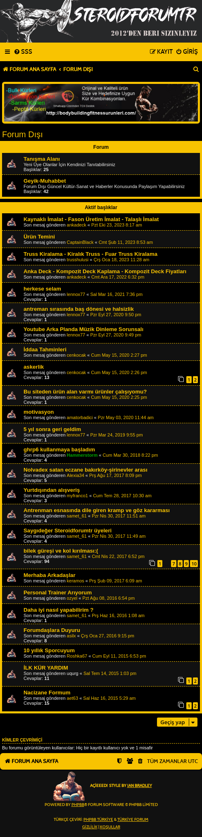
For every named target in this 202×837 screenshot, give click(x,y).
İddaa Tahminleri (45, 349)
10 (194, 563)
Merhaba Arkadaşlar (50, 575)
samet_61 (77, 515)
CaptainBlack (80, 242)
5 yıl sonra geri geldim (52, 429)
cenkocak (76, 355)
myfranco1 (77, 495)
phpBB (77, 805)
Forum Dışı (22, 134)
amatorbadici (80, 417)
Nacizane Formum (47, 692)
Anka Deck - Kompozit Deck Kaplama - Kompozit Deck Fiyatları (105, 271)
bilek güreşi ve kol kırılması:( (61, 551)
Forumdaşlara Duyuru (52, 630)
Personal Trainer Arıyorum (58, 592)
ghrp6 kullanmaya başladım (59, 449)
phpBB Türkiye (98, 820)
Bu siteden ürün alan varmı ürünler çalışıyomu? (85, 392)
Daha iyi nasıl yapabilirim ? (58, 610)
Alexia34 (75, 475)
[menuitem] (23, 52)
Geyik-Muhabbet (45, 181)
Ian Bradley (139, 786)
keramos (75, 580)
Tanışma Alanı (42, 159)
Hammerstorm (82, 455)
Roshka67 (77, 655)
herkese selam (42, 289)
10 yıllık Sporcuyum (49, 650)
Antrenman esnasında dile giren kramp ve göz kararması (97, 510)
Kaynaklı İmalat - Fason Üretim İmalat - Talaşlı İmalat (91, 219)
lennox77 (76, 294)
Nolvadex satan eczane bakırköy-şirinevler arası (85, 470)
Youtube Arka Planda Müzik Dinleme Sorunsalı (83, 329)
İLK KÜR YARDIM (46, 668)
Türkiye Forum (132, 820)
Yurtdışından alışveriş (52, 490)
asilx (71, 635)
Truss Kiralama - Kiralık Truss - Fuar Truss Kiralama (90, 254)
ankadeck (76, 224)
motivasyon (39, 412)
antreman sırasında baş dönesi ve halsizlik (79, 309)
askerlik (34, 367)
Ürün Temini (39, 237)
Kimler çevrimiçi (22, 739)
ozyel (72, 598)
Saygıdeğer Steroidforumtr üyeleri (68, 530)
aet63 (72, 698)
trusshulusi (78, 259)
